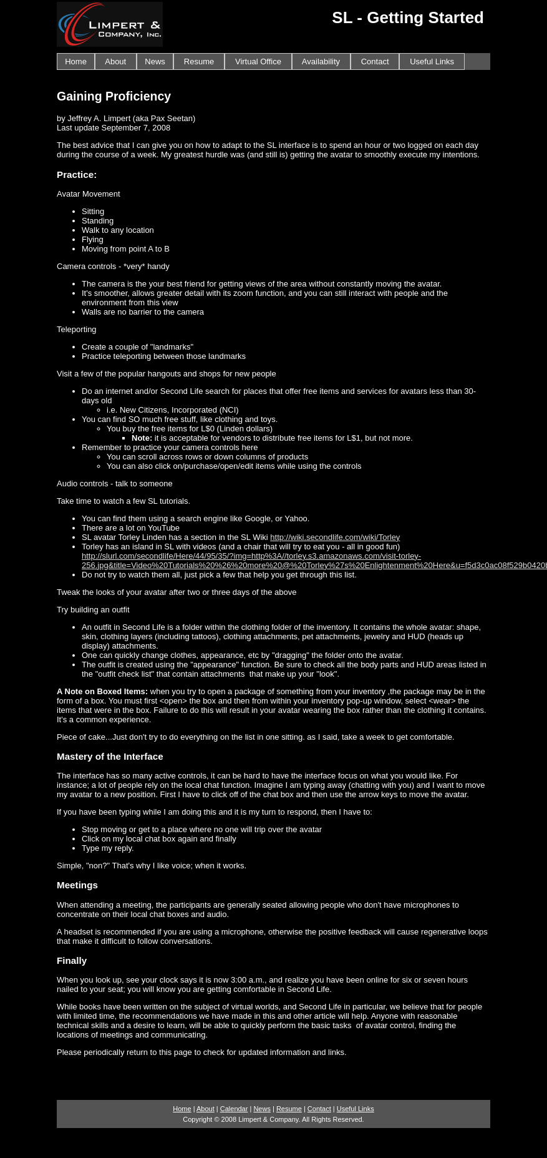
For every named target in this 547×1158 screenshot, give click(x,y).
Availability (321, 61)
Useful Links (431, 61)
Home (76, 61)
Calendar (234, 1108)
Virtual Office (258, 61)
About (116, 61)
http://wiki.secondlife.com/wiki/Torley (335, 537)
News (155, 61)
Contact (374, 61)
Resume (199, 61)
